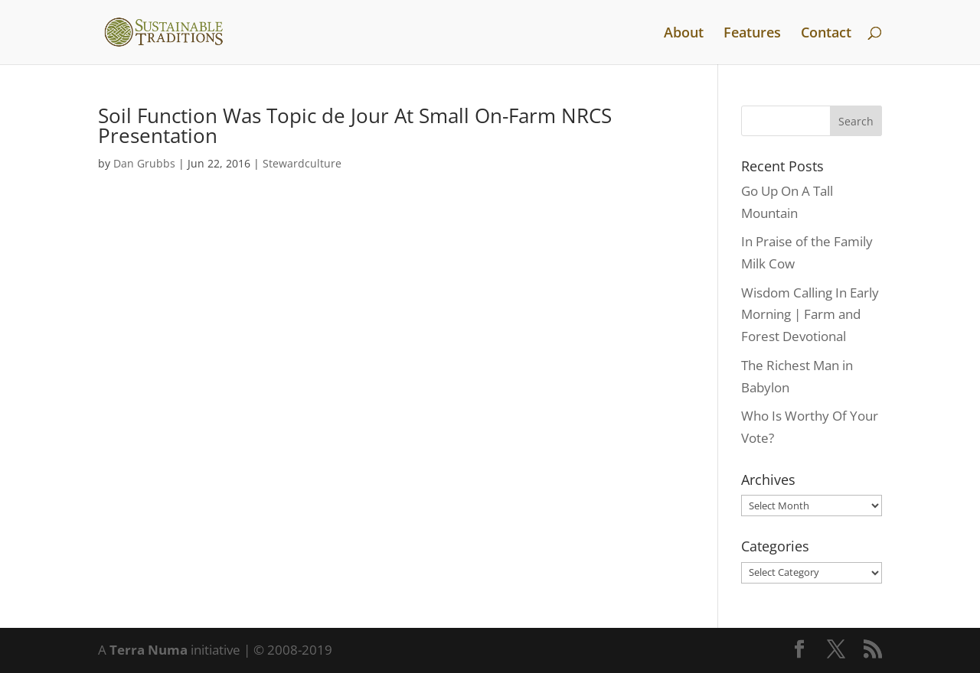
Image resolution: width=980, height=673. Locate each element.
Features (752, 34)
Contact (826, 34)
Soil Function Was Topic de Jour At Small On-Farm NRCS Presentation (355, 125)
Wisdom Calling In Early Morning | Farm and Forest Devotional (810, 315)
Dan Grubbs (144, 163)
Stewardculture (302, 163)
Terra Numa (148, 649)
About (684, 34)
